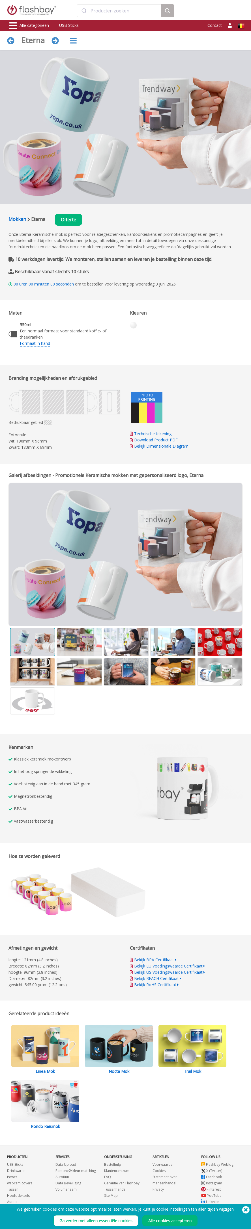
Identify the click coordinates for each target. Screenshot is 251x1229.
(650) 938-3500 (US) (58, 1223)
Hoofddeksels (18, 1195)
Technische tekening (152, 433)
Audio (12, 1201)
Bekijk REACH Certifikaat (156, 978)
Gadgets (14, 1208)
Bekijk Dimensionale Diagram (161, 446)
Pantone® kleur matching (75, 1170)
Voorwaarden (164, 1164)
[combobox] (119, 10)
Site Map (111, 1195)
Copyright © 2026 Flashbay (221, 1222)
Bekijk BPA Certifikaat (154, 959)
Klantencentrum (116, 1170)
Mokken (17, 219)
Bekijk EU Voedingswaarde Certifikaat (168, 966)
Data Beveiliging (68, 1183)
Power (12, 1176)
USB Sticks (69, 25)
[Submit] (84, 11)
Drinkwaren (16, 1170)
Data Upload (65, 1164)
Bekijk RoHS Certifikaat (155, 984)
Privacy (158, 1189)
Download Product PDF (154, 440)
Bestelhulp (112, 1164)
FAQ (107, 1176)
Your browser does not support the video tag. (186, 786)
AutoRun (62, 1176)
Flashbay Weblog (217, 1164)
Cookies (159, 1170)
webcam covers (19, 1183)
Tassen (12, 1189)
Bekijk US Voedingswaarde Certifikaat (168, 972)
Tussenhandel (115, 1189)
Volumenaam (66, 1189)
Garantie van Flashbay (122, 1183)
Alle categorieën (29, 25)
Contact (214, 25)
